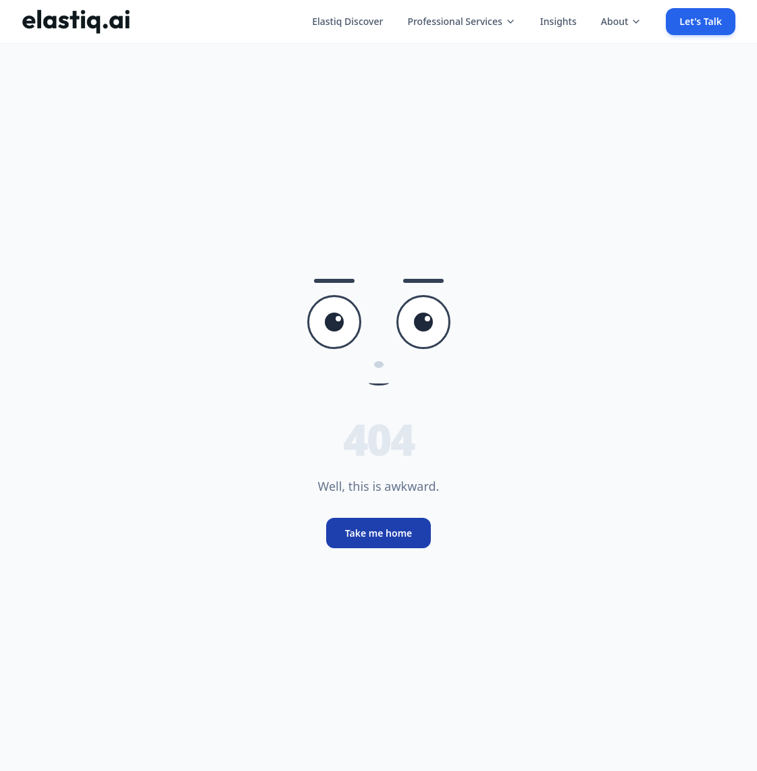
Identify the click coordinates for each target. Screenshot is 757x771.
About (621, 21)
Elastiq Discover (347, 21)
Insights (558, 21)
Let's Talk (700, 21)
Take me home (379, 533)
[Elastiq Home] (76, 21)
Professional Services (461, 21)
